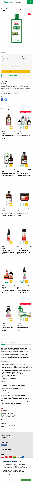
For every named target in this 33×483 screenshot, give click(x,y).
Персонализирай (8, 480)
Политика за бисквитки (8, 475)
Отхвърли (17, 480)
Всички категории (6, 449)
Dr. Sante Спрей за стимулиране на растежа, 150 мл (7, 252)
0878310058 (18, 2)
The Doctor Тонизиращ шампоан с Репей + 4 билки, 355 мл (24, 175)
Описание (3, 343)
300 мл (7, 81)
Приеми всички (26, 480)
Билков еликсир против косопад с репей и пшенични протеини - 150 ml (24, 290)
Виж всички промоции (13, 75)
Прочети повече (5, 96)
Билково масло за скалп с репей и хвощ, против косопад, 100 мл (7, 329)
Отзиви (13, 343)
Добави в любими (29, 76)
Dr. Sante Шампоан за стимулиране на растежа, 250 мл (23, 252)
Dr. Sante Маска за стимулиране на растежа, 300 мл (23, 213)
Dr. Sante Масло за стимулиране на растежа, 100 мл (7, 290)
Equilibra (6, 83)
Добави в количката (16, 72)
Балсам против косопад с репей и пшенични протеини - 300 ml (8, 137)
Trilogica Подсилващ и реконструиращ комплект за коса (24, 329)
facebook (4, 445)
